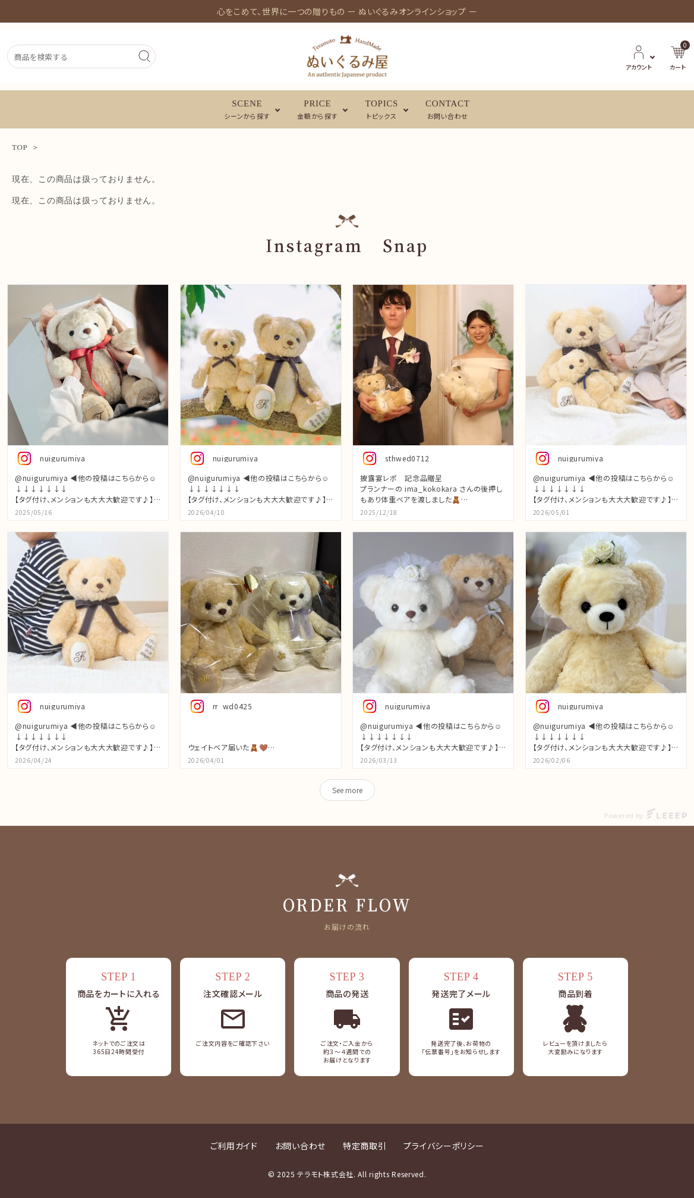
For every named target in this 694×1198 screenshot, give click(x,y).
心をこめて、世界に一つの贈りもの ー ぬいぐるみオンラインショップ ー (347, 11)
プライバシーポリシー (443, 1146)
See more (347, 790)
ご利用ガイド (234, 1146)
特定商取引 (365, 1146)
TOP (19, 147)
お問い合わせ (300, 1146)
